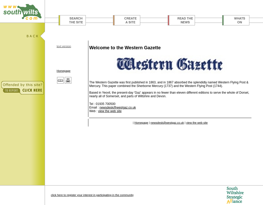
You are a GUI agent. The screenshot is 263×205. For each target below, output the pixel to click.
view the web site (109, 111)
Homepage (63, 70)
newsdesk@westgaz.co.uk (117, 107)
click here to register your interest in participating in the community (92, 195)
